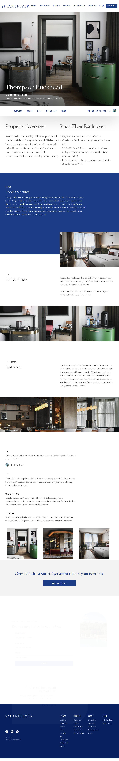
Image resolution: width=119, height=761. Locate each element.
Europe (62, 749)
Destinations (78, 6)
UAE (61, 738)
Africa (62, 731)
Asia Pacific (64, 742)
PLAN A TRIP (111, 6)
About (33, 6)
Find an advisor (59, 584)
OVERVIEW (17, 112)
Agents (55, 6)
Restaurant (49, 112)
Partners (92, 6)
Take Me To (78, 731)
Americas (63, 721)
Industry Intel (78, 728)
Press (90, 735)
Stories (66, 6)
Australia (63, 735)
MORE (61, 112)
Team (105, 716)
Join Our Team (108, 721)
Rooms (28, 112)
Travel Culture (79, 735)
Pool (38, 112)
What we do (44, 6)
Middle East (64, 745)
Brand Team (107, 724)
